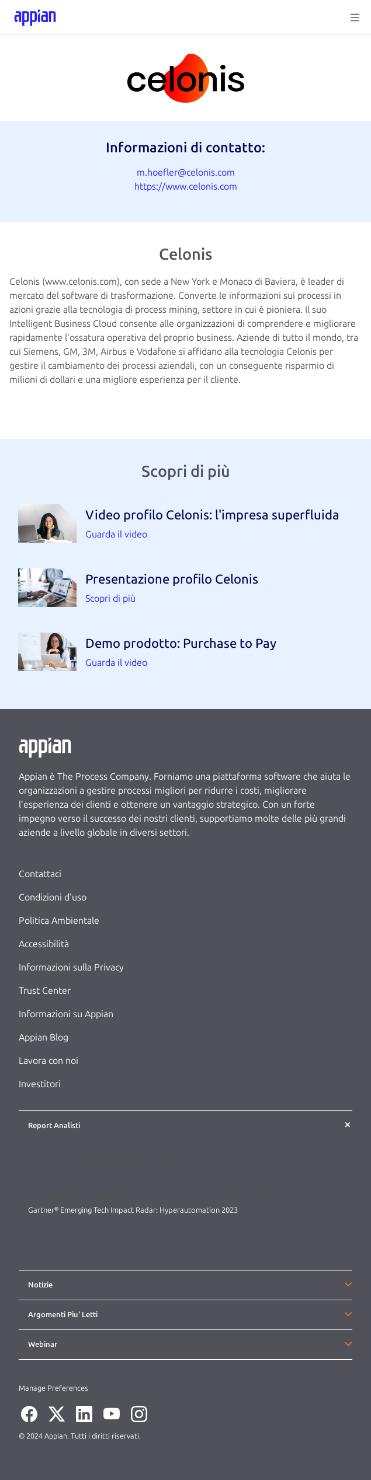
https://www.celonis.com (185, 186)
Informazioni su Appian (66, 1014)
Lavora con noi (48, 1060)
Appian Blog (43, 1037)
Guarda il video (116, 534)
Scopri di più (110, 598)
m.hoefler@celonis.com (186, 172)
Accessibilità (44, 944)
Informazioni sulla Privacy (71, 967)
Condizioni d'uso (52, 897)
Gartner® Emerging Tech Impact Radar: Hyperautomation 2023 (133, 1210)
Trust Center (45, 990)
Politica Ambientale (59, 920)
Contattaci (40, 873)
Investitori (40, 1084)
